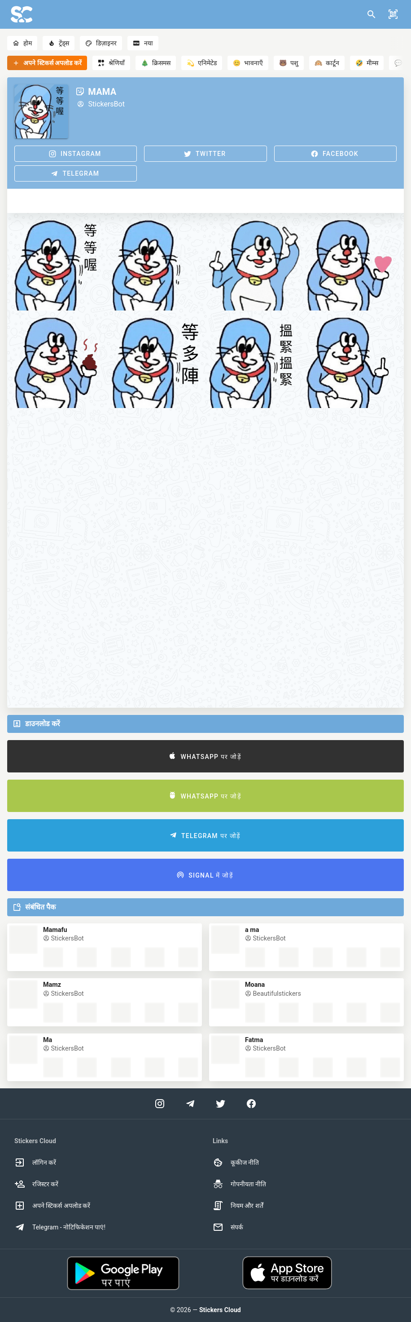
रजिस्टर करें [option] (36, 1184)
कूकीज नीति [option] (236, 1162)
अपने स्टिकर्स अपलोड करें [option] (52, 1205)
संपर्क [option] (228, 1227)
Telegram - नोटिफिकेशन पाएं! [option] (59, 1227)
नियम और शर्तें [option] (238, 1205)
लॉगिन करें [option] (35, 1162)
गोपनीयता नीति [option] (239, 1184)
